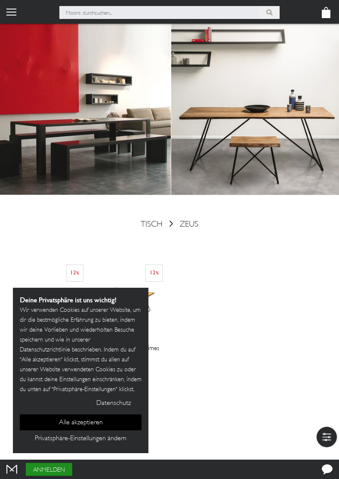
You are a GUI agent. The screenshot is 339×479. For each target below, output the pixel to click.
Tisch (152, 225)
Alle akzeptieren (81, 423)
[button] (327, 437)
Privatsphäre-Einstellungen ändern (80, 438)
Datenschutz (113, 403)
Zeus (189, 225)
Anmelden (49, 470)
